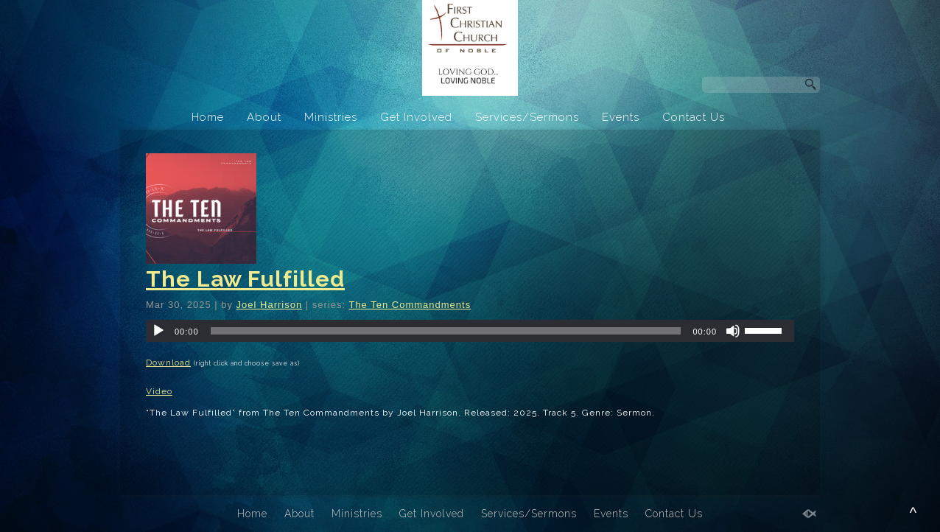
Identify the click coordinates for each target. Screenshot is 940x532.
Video (159, 391)
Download (168, 362)
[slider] (446, 331)
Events (620, 117)
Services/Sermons (527, 117)
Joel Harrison (269, 304)
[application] (470, 331)
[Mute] (733, 330)
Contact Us (693, 117)
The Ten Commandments (409, 304)
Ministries (330, 117)
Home (208, 117)
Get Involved (416, 117)
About (264, 117)
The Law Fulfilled (245, 279)
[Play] (158, 330)
